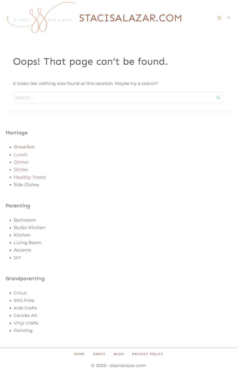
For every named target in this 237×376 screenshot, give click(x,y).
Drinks (21, 169)
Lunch (21, 154)
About (99, 354)
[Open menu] (219, 17)
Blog (119, 354)
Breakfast (24, 147)
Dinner (21, 162)
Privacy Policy (147, 354)
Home (79, 354)
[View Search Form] (228, 18)
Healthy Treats (29, 177)
